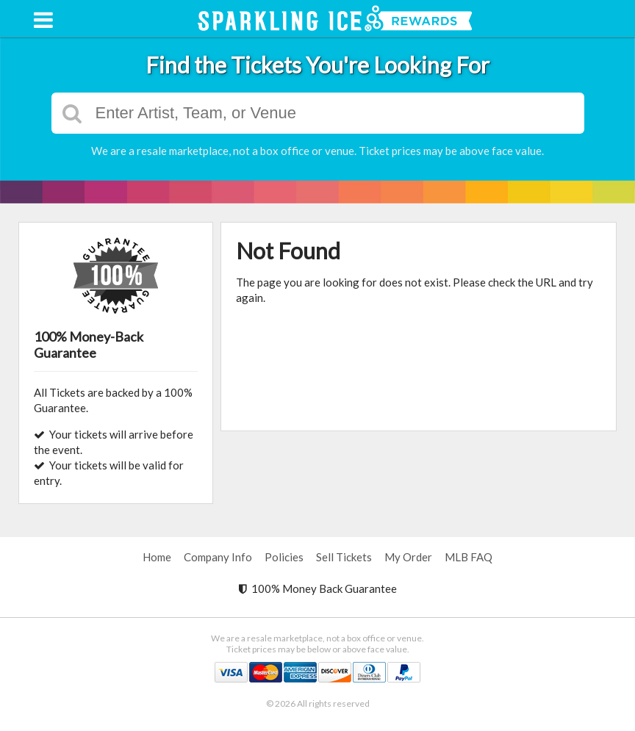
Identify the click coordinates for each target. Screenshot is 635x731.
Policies (284, 556)
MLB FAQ (468, 556)
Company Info (218, 556)
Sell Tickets (344, 556)
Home (157, 556)
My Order (408, 556)
